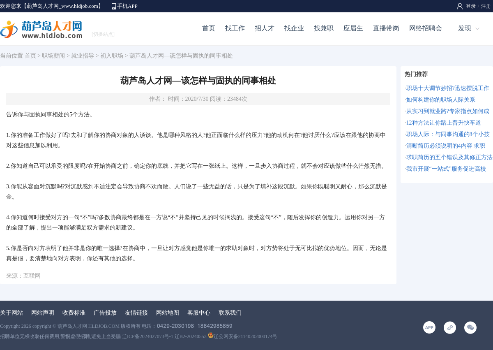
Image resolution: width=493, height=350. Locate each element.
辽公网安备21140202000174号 (243, 336)
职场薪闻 (53, 56)
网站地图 (167, 313)
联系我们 (230, 313)
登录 (471, 6)
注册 (486, 6)
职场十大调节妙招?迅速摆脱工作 (447, 88)
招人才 (264, 28)
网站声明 (42, 313)
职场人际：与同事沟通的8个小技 (448, 134)
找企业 (294, 28)
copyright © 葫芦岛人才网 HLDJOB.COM (76, 326)
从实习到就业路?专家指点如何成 (447, 111)
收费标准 (73, 313)
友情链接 (136, 313)
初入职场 (111, 56)
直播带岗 (386, 28)
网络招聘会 (425, 28)
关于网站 (11, 313)
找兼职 (324, 28)
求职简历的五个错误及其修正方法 (449, 157)
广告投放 (105, 313)
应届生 (353, 28)
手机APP (127, 6)
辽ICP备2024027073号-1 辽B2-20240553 (164, 336)
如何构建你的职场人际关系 (440, 100)
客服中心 (198, 313)
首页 (208, 28)
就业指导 (82, 56)
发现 (464, 28)
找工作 (235, 28)
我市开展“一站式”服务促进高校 (446, 169)
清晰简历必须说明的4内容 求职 (446, 146)
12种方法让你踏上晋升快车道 (443, 123)
